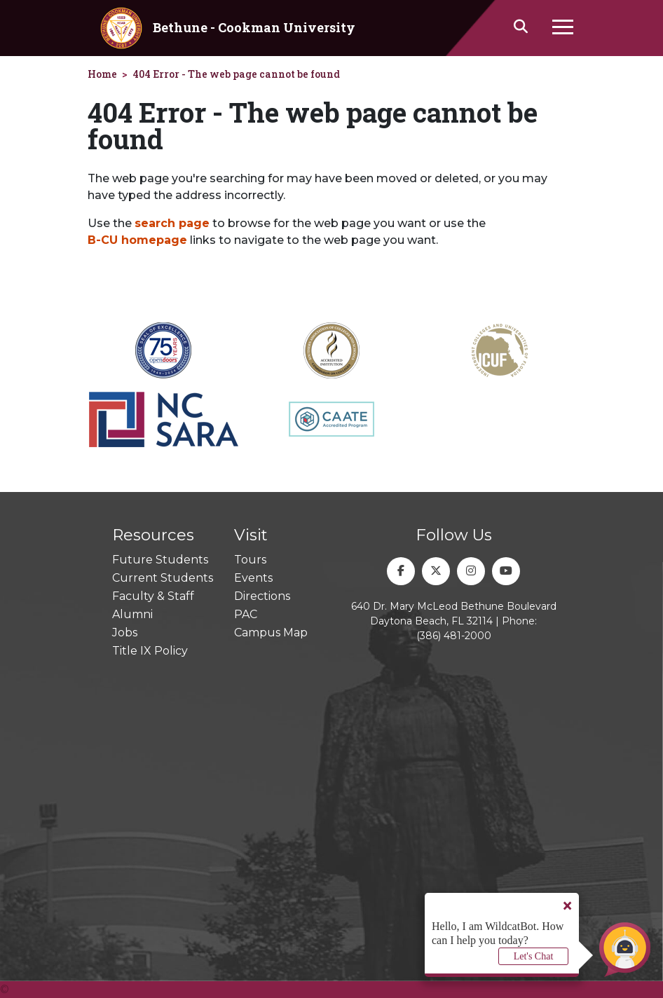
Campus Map (271, 632)
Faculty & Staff (153, 596)
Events (253, 578)
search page (172, 223)
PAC (245, 614)
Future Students (160, 559)
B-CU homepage (137, 240)
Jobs (124, 632)
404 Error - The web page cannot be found (236, 74)
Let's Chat (534, 956)
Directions (262, 596)
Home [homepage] (102, 74)
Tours (250, 559)
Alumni (132, 614)
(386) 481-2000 (453, 635)
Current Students (162, 578)
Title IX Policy (150, 650)
